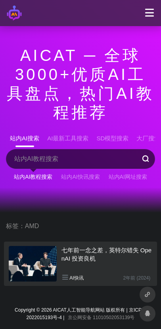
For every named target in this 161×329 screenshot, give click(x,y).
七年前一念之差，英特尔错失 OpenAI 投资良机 (106, 254)
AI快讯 (76, 278)
